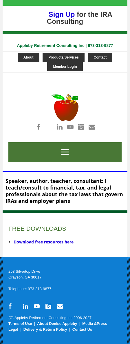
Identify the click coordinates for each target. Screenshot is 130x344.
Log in (63, 75)
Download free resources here (44, 242)
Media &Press (94, 323)
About (28, 57)
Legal (13, 329)
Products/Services (63, 57)
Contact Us (82, 329)
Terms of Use (20, 323)
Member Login (65, 67)
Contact (100, 57)
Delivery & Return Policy (45, 329)
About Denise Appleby (57, 323)
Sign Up (62, 14)
